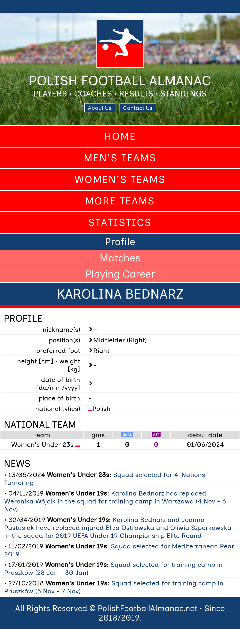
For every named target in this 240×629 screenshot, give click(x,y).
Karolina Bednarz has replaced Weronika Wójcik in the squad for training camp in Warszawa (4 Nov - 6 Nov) (115, 501)
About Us (100, 107)
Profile (120, 242)
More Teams (120, 201)
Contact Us (137, 107)
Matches (120, 258)
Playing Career (120, 274)
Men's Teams (120, 158)
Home (120, 136)
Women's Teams (120, 179)
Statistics (120, 222)
